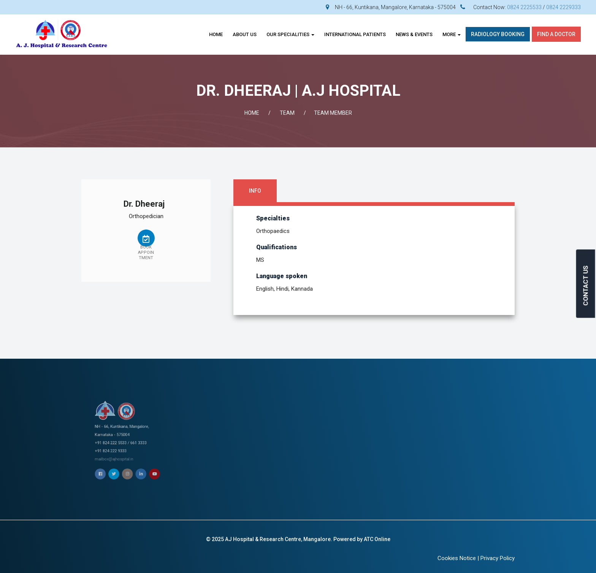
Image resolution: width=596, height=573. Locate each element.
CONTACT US (586, 286)
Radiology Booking (498, 34)
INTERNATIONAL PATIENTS (355, 34)
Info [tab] (255, 191)
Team (287, 113)
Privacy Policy (497, 558)
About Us (245, 34)
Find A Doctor (556, 34)
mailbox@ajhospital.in (126, 442)
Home (216, 34)
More (451, 34)
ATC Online (377, 539)
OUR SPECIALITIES (290, 34)
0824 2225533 (524, 7)
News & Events (414, 34)
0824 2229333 (563, 7)
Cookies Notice (456, 558)
